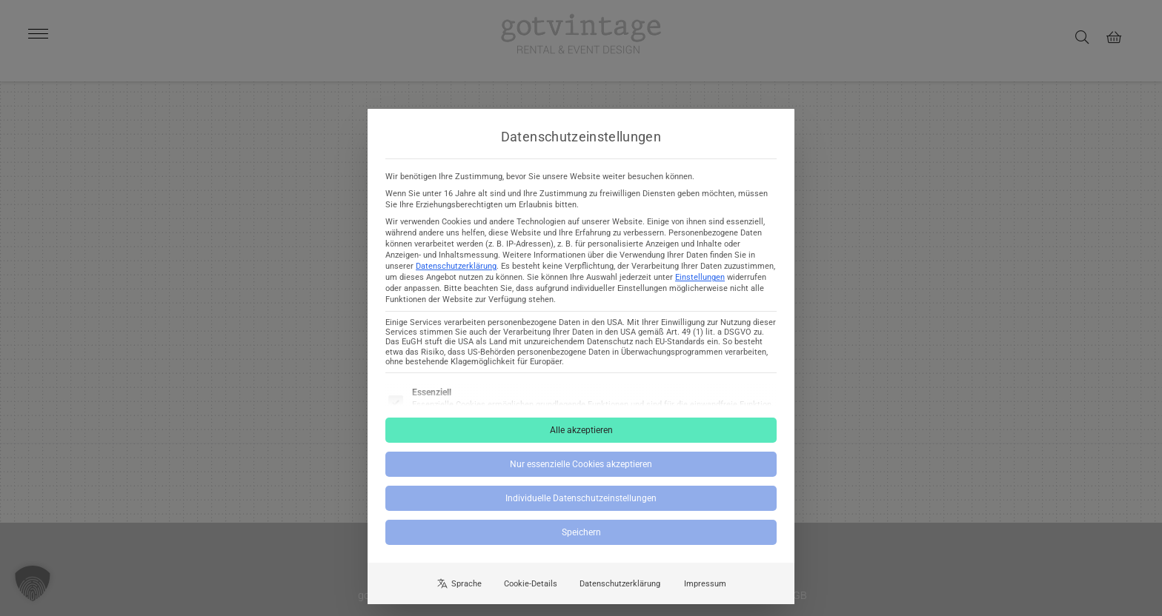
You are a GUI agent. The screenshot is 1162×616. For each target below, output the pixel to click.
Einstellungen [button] (700, 289)
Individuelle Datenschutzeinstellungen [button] (581, 510)
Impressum (705, 595)
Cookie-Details (530, 595)
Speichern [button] (581, 544)
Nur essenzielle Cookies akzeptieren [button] (581, 476)
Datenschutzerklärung (456, 278)
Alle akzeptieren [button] (581, 442)
